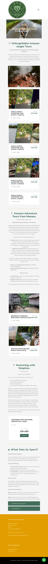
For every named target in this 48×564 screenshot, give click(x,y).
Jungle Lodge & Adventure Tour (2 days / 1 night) (17, 197)
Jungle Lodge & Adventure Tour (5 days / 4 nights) (17, 113)
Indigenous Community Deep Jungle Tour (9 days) (20, 317)
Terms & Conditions (12, 549)
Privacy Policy (11, 551)
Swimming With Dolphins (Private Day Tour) (21, 420)
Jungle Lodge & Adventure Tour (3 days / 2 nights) (17, 182)
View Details (24, 435)
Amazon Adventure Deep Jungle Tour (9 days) (20, 349)
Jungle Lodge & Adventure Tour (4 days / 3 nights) (17, 147)
